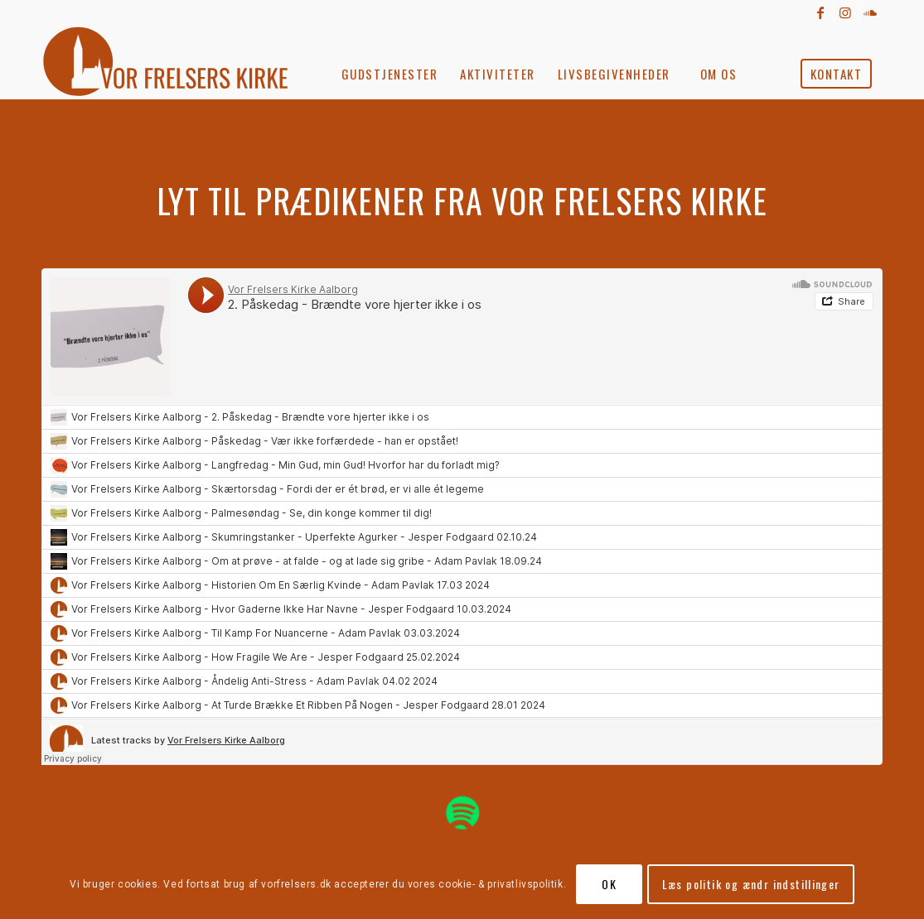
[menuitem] (389, 62)
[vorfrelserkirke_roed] (171, 62)
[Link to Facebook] (820, 12)
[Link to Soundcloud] (870, 12)
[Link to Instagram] (845, 12)
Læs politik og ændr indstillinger (751, 884)
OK (609, 884)
